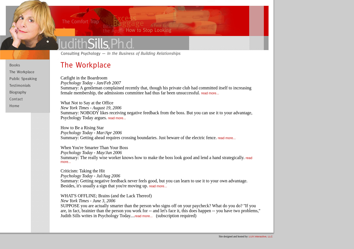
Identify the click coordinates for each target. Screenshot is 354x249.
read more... (210, 93)
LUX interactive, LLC (261, 236)
